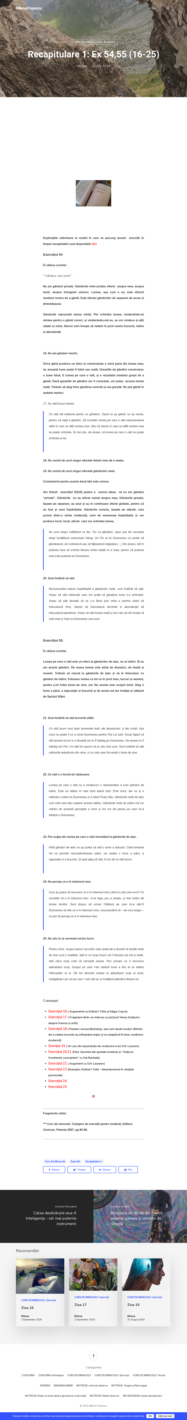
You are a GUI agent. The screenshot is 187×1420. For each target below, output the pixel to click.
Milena (82, 66)
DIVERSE (45, 1385)
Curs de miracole (55, 1161)
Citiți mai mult (165, 1416)
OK (150, 1416)
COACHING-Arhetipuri (51, 1375)
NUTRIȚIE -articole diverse (92, 1385)
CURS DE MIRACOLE (79, 1375)
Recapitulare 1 (94, 1161)
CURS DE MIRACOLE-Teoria (149, 1375)
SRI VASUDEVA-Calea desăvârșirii (142, 1395)
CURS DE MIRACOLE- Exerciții (93, 42)
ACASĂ (153, 8)
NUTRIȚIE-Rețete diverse (104, 1395)
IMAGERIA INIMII (63, 1385)
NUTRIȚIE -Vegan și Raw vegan (129, 1385)
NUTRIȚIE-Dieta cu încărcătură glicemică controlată (55, 1395)
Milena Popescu (29, 8)
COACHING (28, 1375)
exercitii (75, 1161)
